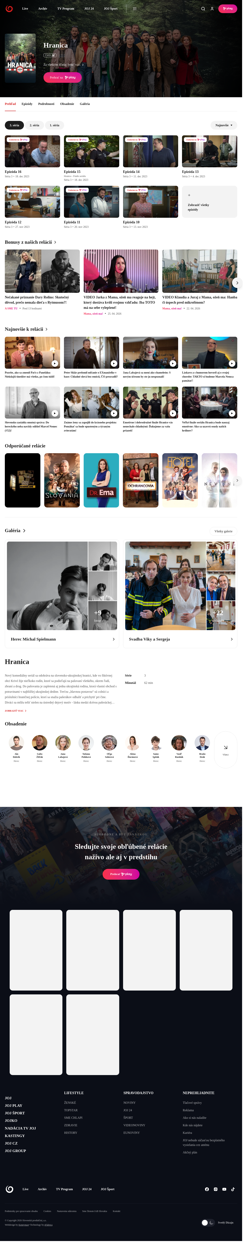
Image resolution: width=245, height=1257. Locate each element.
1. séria (54, 125)
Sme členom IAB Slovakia (94, 1223)
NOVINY (129, 1102)
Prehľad (10, 104)
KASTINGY (18, 1144)
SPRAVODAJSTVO (138, 1093)
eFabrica (48, 1236)
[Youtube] (224, 1201)
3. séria (14, 125)
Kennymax (24, 1236)
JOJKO (13, 1126)
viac (80, 65)
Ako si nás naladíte (194, 1117)
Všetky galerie (223, 531)
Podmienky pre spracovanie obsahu (21, 1223)
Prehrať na (62, 77)
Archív (42, 8)
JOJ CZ (13, 1153)
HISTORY (70, 1132)
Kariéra (187, 1132)
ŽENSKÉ (70, 1102)
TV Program (65, 8)
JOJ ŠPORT (18, 1117)
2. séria (34, 125)
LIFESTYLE (74, 1093)
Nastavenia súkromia (67, 1223)
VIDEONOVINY (134, 1125)
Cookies (47, 1223)
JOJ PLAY (16, 1108)
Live (25, 8)
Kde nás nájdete (192, 1125)
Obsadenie (67, 104)
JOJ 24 (89, 8)
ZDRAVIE (70, 1125)
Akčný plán (190, 1152)
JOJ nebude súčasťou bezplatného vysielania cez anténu (204, 1142)
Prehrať (121, 874)
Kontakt (116, 1223)
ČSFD (50, 55)
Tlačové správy (192, 1102)
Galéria (85, 104)
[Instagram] (215, 1201)
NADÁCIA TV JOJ (25, 1135)
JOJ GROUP (18, 1163)
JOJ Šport (110, 8)
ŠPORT (128, 1117)
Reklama (188, 1110)
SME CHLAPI (73, 1117)
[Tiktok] (233, 1201)
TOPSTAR (71, 1110)
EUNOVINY (131, 1132)
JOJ (9, 1098)
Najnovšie (223, 125)
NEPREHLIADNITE (198, 1093)
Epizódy (27, 104)
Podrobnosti (46, 104)
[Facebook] (206, 1201)
